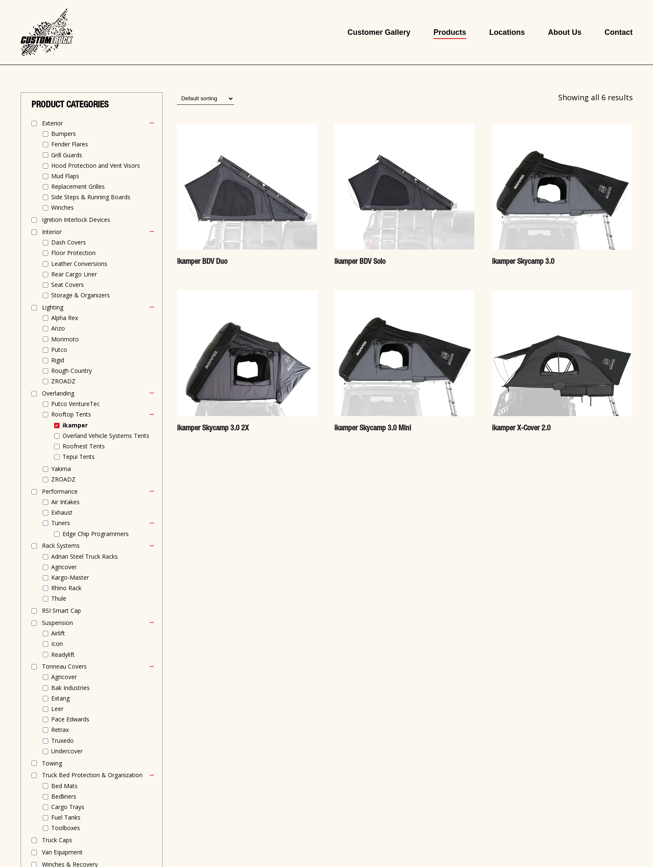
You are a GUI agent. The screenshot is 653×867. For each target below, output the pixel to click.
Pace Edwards (70, 719)
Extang (60, 698)
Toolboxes (65, 828)
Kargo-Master (70, 577)
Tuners (60, 523)
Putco (59, 350)
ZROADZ (63, 381)
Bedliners (63, 796)
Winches (62, 207)
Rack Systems (61, 545)
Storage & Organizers (80, 295)
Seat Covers (67, 285)
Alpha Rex (64, 318)
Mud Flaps (65, 176)
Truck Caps (57, 840)
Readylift (63, 655)
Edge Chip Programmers (95, 534)
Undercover (67, 751)
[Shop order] (205, 98)
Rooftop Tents (71, 414)
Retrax (60, 730)
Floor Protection (73, 253)
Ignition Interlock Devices (76, 220)
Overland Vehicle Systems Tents (105, 436)
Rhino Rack (66, 588)
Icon (57, 644)
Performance (60, 491)
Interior (52, 232)
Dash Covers (68, 242)
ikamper (75, 425)
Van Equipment (62, 852)
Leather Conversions (79, 264)
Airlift (58, 633)
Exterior (52, 123)
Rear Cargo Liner (74, 274)
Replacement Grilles (78, 186)
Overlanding (58, 393)
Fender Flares (69, 144)
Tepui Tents (78, 457)
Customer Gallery (378, 32)
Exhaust (62, 512)
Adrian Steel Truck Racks (84, 556)
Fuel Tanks (66, 817)
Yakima (61, 469)
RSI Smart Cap (61, 610)
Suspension (57, 623)
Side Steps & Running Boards (90, 197)
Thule (58, 598)
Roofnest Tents (83, 446)
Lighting (52, 307)
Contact (618, 32)
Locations (507, 32)
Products (449, 32)
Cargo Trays (67, 807)
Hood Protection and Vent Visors (95, 165)
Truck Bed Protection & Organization (92, 775)
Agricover (64, 567)
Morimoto (65, 339)
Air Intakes (65, 502)
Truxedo (62, 741)
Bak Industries (70, 688)
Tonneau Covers (64, 666)
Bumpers (63, 134)
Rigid (57, 360)
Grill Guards (66, 155)
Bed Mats (64, 786)
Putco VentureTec (75, 404)
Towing (52, 763)
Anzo (58, 328)
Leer (57, 709)
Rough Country (71, 371)
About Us (564, 32)
